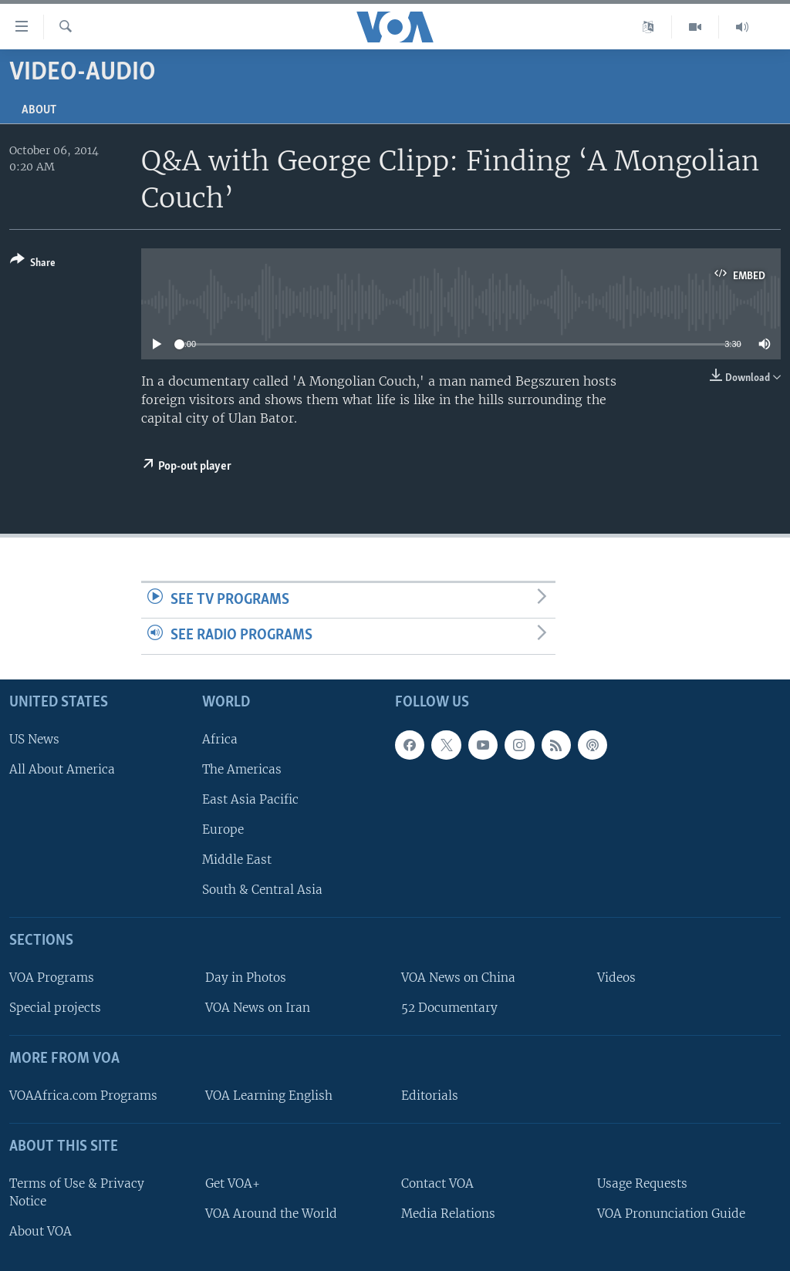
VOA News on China (458, 977)
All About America (62, 769)
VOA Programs (51, 977)
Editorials (429, 1095)
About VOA (40, 1231)
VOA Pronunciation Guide (671, 1213)
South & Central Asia (262, 889)
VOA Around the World (271, 1213)
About (39, 110)
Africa (220, 739)
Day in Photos (245, 977)
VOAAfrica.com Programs (83, 1095)
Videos (616, 977)
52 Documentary (449, 1007)
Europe (223, 829)
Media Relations (448, 1213)
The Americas (242, 769)
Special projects (55, 1007)
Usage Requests (642, 1183)
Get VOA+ (232, 1183)
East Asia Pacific (250, 799)
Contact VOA (437, 1183)
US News (34, 739)
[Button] (33, 264)
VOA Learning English (269, 1095)
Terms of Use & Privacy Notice (76, 1192)
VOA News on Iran (257, 1007)
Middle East (237, 859)
